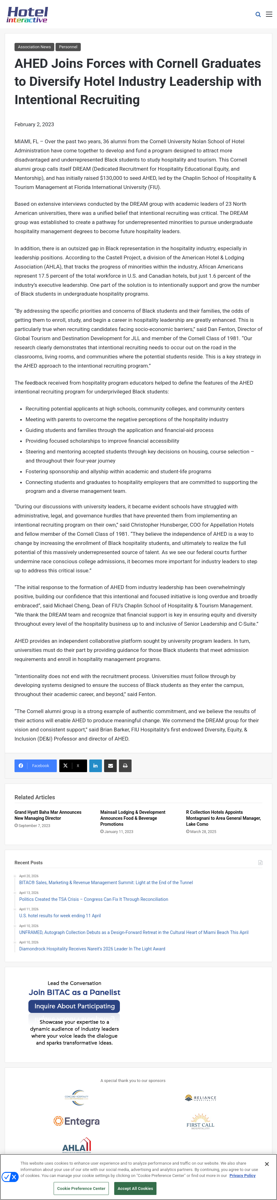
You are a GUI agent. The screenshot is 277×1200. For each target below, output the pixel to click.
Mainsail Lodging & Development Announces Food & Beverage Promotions (132, 818)
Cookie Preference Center (81, 1191)
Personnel (68, 46)
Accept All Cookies (135, 1191)
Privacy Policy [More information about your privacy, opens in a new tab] (243, 1178)
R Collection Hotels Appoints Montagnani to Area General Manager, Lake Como (223, 818)
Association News (34, 46)
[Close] (267, 1166)
